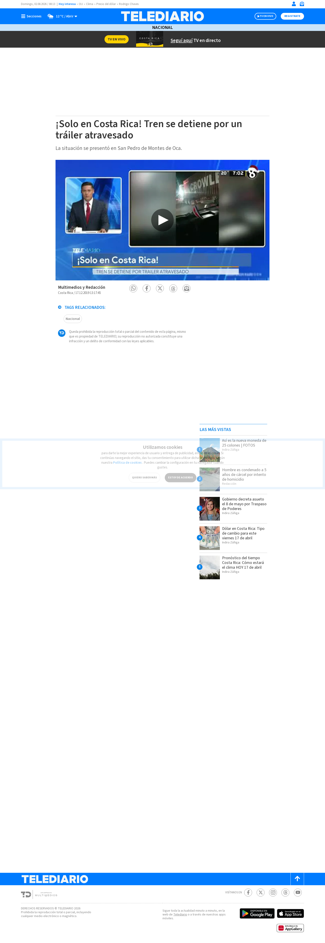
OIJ (81, 4)
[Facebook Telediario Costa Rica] (248, 892)
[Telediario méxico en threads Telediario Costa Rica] (285, 892)
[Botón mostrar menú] (32, 16)
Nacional (162, 27)
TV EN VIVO (266, 16)
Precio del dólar (106, 4)
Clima (89, 4)
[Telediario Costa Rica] (162, 16)
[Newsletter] (301, 5)
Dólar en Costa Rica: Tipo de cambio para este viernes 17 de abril (243, 533)
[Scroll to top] (297, 879)
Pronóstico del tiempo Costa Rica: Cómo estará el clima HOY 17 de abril (243, 562)
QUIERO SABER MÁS (144, 474)
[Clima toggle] (61, 16)
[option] (162, 220)
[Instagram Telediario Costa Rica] (273, 892)
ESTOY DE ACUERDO (180, 474)
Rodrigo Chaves (129, 4)
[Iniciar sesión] (294, 4)
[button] (133, 288)
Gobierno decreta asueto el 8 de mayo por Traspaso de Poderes (244, 504)
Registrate (292, 16)
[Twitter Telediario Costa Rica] (261, 892)
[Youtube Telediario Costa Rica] (298, 892)
